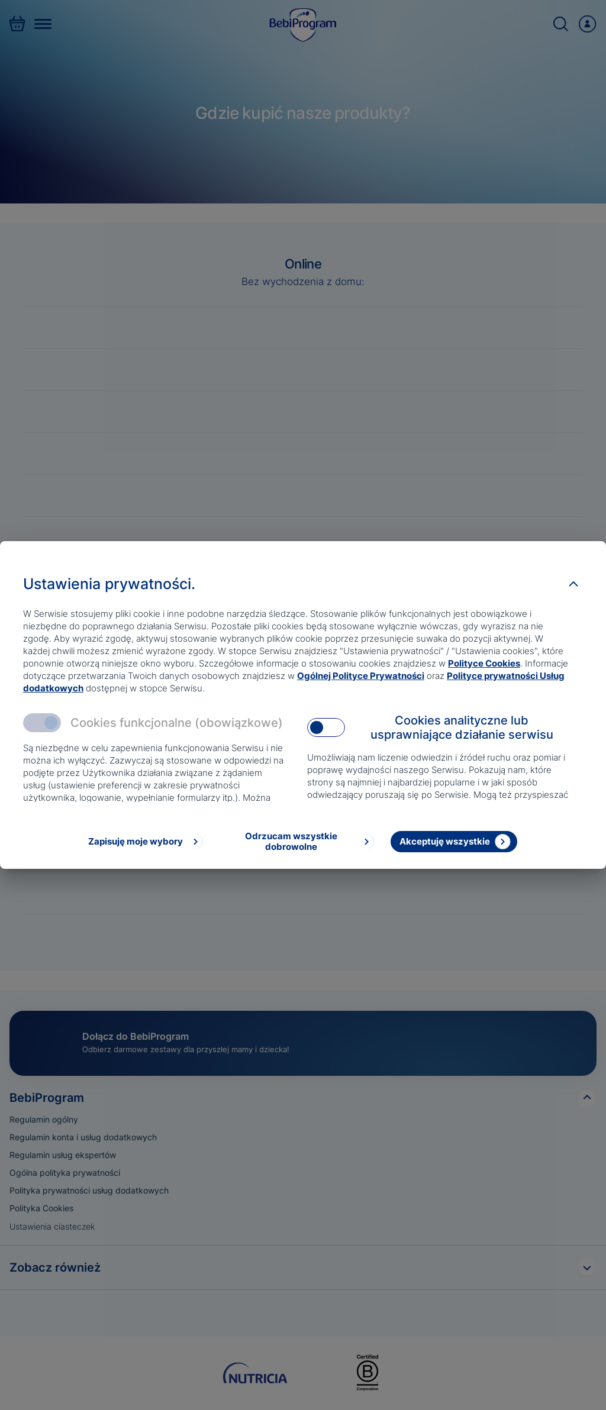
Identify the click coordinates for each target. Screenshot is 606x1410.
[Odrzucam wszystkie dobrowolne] (300, 841)
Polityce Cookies (484, 663)
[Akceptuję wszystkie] (454, 841)
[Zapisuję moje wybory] (144, 841)
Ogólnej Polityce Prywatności (360, 675)
